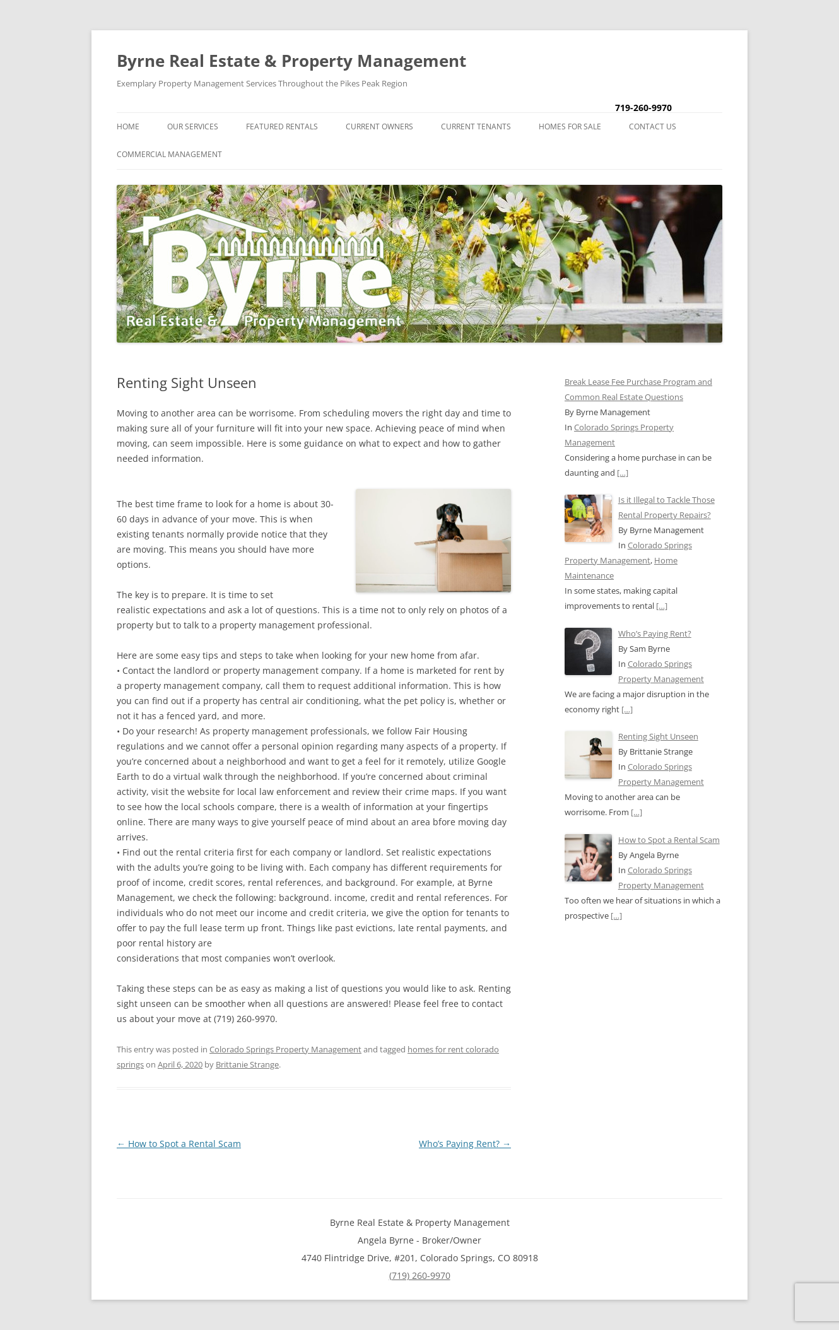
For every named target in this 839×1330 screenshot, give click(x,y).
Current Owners (379, 126)
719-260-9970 (643, 108)
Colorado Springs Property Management (285, 1049)
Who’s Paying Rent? (465, 1144)
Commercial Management (169, 154)
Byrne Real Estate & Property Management (291, 60)
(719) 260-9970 (419, 1275)
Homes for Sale (570, 126)
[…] (622, 472)
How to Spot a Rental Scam (179, 1144)
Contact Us (652, 126)
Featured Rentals (282, 126)
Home (128, 126)
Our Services (192, 126)
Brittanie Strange (247, 1064)
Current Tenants (476, 126)
